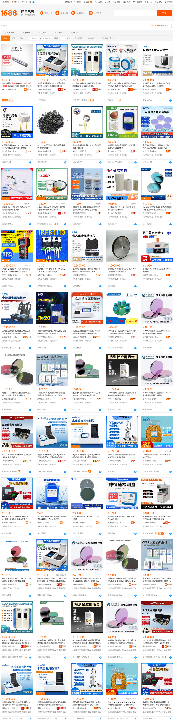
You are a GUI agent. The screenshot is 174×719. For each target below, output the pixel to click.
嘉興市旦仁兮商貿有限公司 (151, 399)
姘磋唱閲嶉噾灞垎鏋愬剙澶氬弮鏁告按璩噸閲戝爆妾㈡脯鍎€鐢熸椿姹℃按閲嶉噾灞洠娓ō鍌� (51, 703)
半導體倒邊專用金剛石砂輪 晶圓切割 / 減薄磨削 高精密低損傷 (122, 270)
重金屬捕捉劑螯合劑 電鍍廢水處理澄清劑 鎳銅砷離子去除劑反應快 (51, 518)
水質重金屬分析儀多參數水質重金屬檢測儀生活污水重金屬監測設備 (86, 456)
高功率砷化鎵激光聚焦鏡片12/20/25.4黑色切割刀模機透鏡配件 (157, 332)
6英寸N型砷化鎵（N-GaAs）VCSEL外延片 (86, 518)
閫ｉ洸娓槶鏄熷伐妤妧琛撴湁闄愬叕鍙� (116, 708)
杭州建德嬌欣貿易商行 (80, 399)
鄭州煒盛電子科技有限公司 (116, 89)
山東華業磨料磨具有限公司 (116, 275)
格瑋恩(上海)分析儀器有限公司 (151, 275)
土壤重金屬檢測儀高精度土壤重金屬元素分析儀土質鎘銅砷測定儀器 (16, 332)
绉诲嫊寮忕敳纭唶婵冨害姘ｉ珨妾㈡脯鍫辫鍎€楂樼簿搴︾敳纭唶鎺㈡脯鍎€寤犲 (86, 703)
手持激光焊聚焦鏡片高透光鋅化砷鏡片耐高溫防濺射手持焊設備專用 (157, 146)
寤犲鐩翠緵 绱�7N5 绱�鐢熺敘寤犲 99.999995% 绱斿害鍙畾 (16, 84)
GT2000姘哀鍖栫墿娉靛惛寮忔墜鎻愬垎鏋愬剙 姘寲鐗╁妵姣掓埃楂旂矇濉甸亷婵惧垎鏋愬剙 (86, 641)
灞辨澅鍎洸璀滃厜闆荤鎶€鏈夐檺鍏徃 (10, 708)
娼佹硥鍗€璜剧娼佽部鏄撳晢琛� (151, 584)
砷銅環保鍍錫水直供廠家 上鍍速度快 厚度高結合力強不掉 (122, 146)
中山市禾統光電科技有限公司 (10, 151)
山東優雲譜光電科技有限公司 (45, 461)
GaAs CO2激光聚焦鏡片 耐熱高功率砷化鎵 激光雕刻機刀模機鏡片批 (157, 208)
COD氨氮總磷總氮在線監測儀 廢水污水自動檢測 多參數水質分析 (86, 84)
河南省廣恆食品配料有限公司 (45, 213)
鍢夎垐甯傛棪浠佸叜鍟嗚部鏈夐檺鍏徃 (116, 646)
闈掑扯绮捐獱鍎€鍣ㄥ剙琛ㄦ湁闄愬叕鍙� (10, 646)
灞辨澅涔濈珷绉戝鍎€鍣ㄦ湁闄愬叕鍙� (45, 708)
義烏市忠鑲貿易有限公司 (10, 584)
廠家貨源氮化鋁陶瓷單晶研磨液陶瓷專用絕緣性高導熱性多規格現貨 (86, 208)
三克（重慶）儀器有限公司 (10, 275)
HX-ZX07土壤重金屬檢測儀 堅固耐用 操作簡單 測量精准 (16, 456)
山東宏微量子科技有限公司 (10, 337)
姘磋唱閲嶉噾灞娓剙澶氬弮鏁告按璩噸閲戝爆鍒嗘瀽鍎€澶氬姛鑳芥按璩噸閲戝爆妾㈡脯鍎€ (16, 703)
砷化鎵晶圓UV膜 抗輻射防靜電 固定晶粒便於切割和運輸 (121, 208)
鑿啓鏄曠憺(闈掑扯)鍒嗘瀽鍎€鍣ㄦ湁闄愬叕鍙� (151, 646)
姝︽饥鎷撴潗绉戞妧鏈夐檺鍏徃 (10, 89)
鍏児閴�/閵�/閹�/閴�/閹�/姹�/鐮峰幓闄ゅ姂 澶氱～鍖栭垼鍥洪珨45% (121, 703)
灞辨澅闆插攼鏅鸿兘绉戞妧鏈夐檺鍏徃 (45, 584)
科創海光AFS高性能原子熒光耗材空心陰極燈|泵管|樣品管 (16, 208)
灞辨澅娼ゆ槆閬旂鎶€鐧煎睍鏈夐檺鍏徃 (151, 708)
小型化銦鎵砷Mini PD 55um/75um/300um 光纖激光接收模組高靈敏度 (16, 146)
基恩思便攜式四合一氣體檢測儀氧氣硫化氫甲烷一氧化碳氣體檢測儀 (16, 270)
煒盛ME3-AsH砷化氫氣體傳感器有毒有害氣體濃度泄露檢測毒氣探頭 (122, 84)
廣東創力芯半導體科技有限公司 (80, 213)
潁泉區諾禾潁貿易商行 (45, 399)
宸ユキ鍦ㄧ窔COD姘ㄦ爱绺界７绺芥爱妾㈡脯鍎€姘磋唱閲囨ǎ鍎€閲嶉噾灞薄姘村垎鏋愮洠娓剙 (157, 579)
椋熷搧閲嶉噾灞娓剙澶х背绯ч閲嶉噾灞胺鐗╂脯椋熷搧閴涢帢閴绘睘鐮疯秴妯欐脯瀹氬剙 (51, 579)
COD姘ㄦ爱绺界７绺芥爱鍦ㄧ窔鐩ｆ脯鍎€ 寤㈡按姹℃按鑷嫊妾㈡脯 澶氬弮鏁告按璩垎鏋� (16, 641)
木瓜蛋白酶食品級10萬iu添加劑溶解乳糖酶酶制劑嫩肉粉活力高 (51, 208)
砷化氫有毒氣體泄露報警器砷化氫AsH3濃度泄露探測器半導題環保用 (16, 518)
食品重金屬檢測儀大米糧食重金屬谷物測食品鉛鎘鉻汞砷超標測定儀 (51, 84)
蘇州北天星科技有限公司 (151, 151)
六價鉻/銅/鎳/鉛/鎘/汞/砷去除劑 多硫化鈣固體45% (156, 456)
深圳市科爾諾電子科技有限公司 (116, 399)
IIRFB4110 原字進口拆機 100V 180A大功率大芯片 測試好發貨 (51, 270)
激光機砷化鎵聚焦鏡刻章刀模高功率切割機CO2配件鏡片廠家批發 (86, 394)
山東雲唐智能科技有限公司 (45, 89)
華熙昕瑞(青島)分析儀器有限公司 (10, 461)
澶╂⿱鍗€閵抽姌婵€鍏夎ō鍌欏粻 (116, 584)
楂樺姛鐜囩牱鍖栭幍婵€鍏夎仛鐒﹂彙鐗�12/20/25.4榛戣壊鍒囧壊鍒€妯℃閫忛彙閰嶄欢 (86, 579)
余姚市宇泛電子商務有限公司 (151, 337)
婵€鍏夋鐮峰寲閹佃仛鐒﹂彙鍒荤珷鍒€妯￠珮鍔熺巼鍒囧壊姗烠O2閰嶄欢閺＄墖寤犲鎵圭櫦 (51, 641)
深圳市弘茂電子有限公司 (80, 151)
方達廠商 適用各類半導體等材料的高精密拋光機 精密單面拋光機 (157, 518)
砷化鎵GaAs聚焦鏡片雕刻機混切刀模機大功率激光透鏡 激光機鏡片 (16, 394)
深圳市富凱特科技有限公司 (116, 337)
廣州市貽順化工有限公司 (116, 151)
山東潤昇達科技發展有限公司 (10, 523)
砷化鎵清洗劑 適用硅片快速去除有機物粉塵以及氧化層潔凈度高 (51, 332)
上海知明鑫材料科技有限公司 (80, 523)
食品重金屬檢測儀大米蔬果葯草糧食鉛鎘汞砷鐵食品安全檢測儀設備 (86, 332)
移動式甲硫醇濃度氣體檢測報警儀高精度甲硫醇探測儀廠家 (121, 456)
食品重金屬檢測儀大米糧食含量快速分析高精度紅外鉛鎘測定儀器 (86, 270)
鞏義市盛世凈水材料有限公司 (45, 523)
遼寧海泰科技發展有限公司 (45, 151)
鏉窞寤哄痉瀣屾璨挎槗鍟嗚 (45, 646)
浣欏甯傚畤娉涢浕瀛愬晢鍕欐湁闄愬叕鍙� (80, 584)
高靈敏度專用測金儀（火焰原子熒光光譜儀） (157, 270)
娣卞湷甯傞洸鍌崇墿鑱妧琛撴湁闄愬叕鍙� (80, 708)
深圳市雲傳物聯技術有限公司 (116, 461)
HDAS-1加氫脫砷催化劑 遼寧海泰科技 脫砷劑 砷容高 (51, 146)
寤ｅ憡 (28, 86)
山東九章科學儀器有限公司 (80, 461)
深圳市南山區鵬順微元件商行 (45, 275)
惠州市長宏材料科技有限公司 (116, 213)
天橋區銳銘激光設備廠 (10, 399)
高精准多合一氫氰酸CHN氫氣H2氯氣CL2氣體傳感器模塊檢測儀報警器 (122, 332)
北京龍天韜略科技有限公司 (10, 213)
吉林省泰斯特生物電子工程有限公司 (116, 523)
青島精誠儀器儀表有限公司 (80, 89)
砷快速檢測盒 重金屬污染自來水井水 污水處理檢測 (122, 518)
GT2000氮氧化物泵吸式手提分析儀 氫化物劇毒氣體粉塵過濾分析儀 (122, 394)
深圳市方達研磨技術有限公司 (151, 523)
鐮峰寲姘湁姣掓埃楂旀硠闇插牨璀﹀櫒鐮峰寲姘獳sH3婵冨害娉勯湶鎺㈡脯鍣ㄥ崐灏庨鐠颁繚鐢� (157, 703)
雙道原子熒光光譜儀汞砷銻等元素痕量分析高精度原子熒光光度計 (157, 84)
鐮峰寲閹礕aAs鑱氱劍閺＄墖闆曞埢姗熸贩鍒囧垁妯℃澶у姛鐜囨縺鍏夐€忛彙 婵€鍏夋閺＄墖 (122, 579)
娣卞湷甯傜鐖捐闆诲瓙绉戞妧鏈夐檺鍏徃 (80, 646)
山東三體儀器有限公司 (80, 337)
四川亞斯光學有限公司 (151, 213)
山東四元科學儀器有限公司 (151, 89)
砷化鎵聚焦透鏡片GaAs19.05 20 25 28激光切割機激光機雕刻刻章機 (16, 579)
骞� (29, 89)
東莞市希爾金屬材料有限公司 (45, 337)
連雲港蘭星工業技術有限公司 (151, 461)
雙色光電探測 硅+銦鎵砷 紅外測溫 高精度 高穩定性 (86, 146)
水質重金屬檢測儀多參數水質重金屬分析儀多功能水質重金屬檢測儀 (51, 456)
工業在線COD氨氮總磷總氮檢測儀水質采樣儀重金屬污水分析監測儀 (51, 394)
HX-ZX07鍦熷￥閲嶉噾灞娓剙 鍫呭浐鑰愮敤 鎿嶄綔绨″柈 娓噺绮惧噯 (157, 641)
